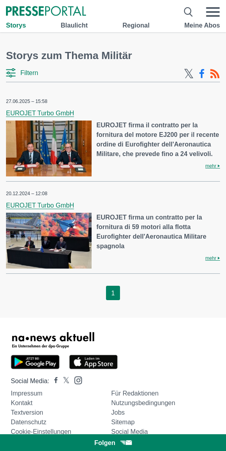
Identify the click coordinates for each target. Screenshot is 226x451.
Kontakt (21, 403)
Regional (136, 25)
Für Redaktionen (134, 393)
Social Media (129, 431)
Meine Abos (202, 25)
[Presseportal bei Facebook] (53, 381)
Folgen (113, 442)
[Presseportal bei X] (64, 381)
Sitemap (123, 422)
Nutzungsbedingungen (143, 403)
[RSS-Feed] (215, 74)
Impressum (26, 393)
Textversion (27, 412)
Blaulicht (74, 25)
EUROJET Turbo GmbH (40, 113)
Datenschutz (28, 422)
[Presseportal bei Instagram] (76, 379)
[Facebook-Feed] (202, 74)
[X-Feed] (189, 74)
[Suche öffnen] (189, 12)
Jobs (118, 412)
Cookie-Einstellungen (41, 431)
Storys (16, 25)
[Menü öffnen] (213, 12)
